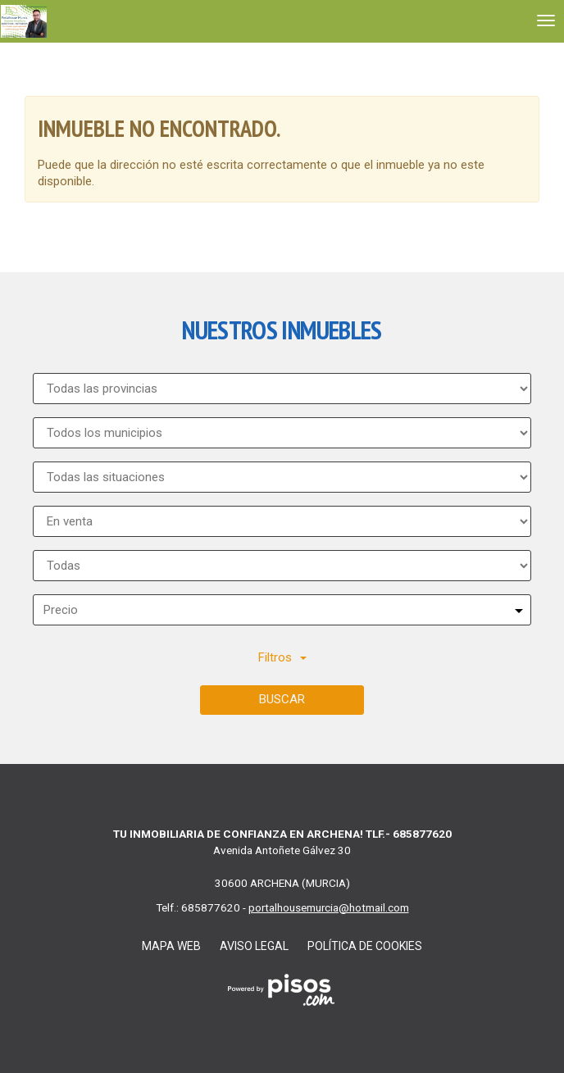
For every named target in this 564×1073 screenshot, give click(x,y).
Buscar (282, 699)
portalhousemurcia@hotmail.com (328, 907)
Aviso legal (254, 946)
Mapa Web (171, 946)
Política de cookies (364, 946)
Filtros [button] (282, 657)
